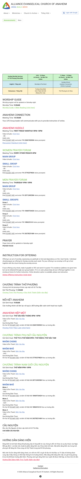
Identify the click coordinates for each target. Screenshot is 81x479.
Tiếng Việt (46, 13)
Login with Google (70, 12)
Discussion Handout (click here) (15, 143)
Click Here (16, 134)
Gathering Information (40, 468)
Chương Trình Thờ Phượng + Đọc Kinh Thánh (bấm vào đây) (25, 293)
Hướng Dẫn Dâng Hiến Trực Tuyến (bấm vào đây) (21, 460)
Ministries (17, 13)
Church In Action (31, 13)
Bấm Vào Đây (20, 319)
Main (19, 20)
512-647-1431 (10, 140)
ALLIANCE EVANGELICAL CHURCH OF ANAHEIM (39, 4)
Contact (40, 466)
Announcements (9, 20)
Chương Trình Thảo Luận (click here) (16, 328)
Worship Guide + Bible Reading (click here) (19, 108)
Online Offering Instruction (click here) (17, 275)
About (7, 13)
